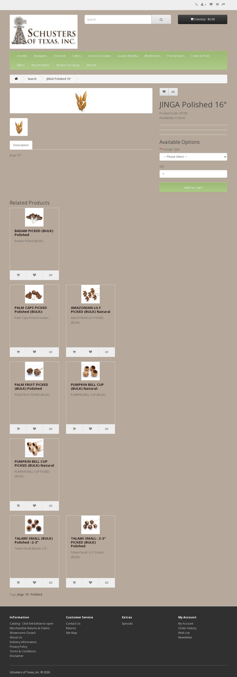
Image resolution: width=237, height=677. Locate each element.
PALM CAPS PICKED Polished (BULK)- (31, 309)
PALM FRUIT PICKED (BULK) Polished (31, 386)
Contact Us (73, 624)
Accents (22, 56)
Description (21, 145)
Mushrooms (152, 56)
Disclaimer (17, 656)
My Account (185, 624)
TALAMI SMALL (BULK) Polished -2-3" (34, 540)
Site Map (71, 633)
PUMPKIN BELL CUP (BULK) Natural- (87, 386)
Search (32, 79)
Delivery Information (23, 642)
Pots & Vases (175, 56)
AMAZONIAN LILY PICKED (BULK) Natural (90, 309)
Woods (91, 65)
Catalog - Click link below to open (31, 624)
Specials (127, 624)
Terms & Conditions (23, 651)
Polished (36, 594)
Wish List (184, 633)
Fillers (21, 65)
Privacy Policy (18, 647)
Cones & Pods (200, 56)
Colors (76, 56)
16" (27, 594)
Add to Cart (193, 187)
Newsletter (185, 637)
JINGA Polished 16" (59, 79)
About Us (16, 637)
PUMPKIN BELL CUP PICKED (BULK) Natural (34, 463)
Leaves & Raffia (128, 56)
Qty (161, 166)
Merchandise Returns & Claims (30, 628)
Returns (71, 628)
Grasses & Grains (99, 56)
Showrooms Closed (22, 633)
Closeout (59, 56)
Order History (187, 628)
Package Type (171, 149)
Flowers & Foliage (68, 65)
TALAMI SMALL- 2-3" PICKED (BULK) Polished (88, 542)
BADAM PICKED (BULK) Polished (34, 232)
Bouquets (40, 56)
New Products (40, 65)
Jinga (20, 594)
